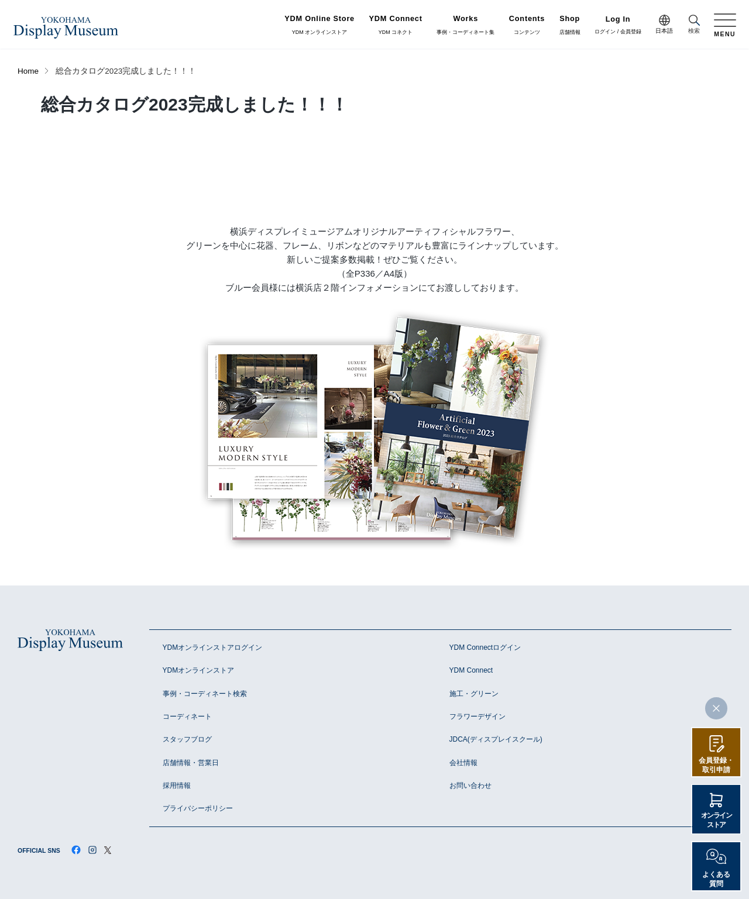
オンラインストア (716, 820)
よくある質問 (716, 879)
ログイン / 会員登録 (618, 25)
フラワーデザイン (477, 716)
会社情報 (463, 763)
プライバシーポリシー (198, 808)
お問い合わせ (470, 785)
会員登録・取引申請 (716, 765)
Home (28, 71)
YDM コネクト (395, 25)
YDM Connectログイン (485, 647)
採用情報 (177, 785)
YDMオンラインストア (199, 670)
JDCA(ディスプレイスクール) (495, 739)
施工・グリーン (474, 694)
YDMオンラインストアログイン (213, 647)
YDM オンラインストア (319, 25)
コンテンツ (527, 25)
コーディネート (187, 716)
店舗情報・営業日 (191, 763)
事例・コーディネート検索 (205, 694)
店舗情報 (569, 25)
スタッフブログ (187, 739)
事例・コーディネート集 (465, 25)
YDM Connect (471, 670)
